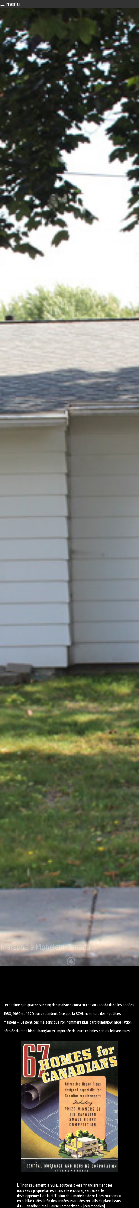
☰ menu (10, 4)
